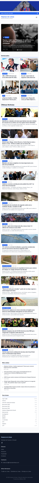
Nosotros (3, 451)
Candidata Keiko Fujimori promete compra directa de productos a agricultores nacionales (20, 387)
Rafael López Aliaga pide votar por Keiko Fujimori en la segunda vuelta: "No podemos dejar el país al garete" (28, 98)
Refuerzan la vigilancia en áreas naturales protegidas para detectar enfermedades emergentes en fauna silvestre (18, 310)
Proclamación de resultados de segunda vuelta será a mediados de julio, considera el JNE (17, 205)
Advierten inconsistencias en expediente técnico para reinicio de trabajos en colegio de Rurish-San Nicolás (19, 268)
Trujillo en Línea (5, 471)
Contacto (3, 456)
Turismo (5, 224)
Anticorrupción (7, 266)
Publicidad (3, 453)
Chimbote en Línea (15, 471)
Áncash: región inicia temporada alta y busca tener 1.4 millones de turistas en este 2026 (17, 226)
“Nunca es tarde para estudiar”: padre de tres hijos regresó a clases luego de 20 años (19, 289)
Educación (5, 287)
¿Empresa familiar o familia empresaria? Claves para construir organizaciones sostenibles (9, 98)
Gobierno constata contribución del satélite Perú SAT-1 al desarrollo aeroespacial (18, 184)
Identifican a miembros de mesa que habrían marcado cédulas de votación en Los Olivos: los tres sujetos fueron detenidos (19, 121)
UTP (4, 95)
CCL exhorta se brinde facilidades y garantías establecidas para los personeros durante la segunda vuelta (18, 247)
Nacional (5, 350)
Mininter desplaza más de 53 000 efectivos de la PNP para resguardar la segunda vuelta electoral (18, 331)
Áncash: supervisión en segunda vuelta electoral (28, 76)
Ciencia (4, 182)
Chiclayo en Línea (26, 471)
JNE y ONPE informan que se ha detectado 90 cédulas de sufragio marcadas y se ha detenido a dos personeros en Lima (10, 76)
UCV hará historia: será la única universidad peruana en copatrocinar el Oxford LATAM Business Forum (17, 372)
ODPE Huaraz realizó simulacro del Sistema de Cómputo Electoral (20, 377)
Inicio (2, 449)
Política (5, 73)
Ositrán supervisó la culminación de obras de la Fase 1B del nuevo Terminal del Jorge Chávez (18, 352)
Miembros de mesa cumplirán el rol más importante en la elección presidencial (17, 163)
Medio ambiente (6, 308)
